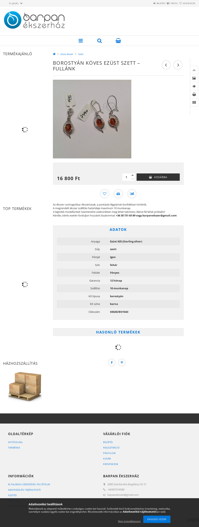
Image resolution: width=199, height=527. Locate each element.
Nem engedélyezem (129, 521)
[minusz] (133, 179)
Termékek (14, 447)
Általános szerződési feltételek (29, 484)
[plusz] (133, 175)
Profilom (109, 453)
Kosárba (160, 177)
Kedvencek (186, 3)
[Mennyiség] (126, 177)
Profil (167, 3)
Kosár (107, 458)
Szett (80, 54)
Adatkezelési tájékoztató (24, 489)
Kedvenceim (110, 464)
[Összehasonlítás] (132, 194)
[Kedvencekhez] (104, 194)
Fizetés (12, 495)
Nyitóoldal (15, 442)
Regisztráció (111, 447)
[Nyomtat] (118, 194)
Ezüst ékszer (67, 54)
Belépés (149, 3)
